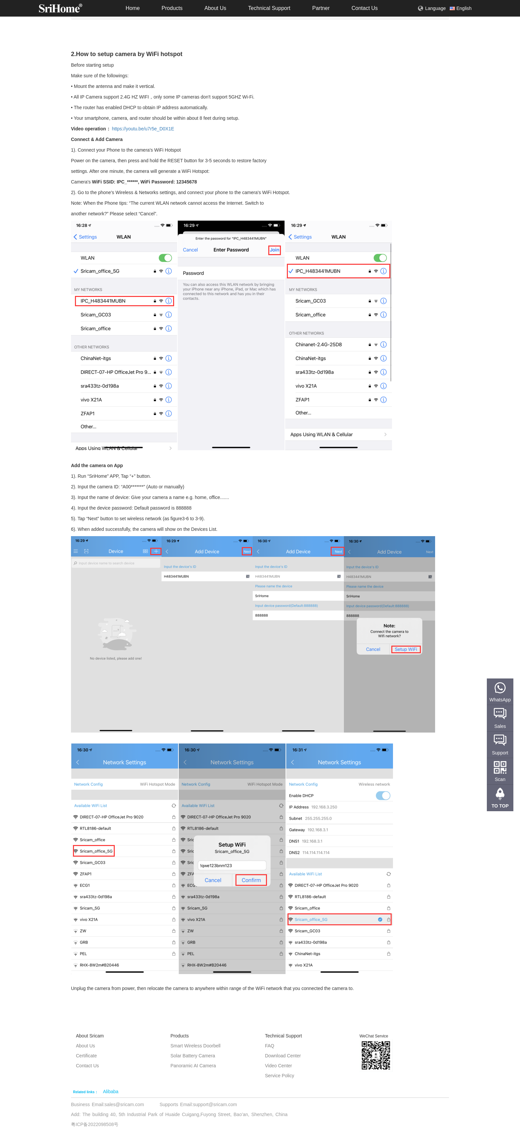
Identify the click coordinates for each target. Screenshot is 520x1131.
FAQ (269, 1045)
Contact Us (365, 8)
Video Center (278, 1065)
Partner (320, 8)
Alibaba (110, 1091)
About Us (215, 8)
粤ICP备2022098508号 (94, 1124)
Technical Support (269, 8)
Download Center (283, 1055)
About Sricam (90, 1035)
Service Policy (279, 1075)
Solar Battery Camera (192, 1055)
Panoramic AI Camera (193, 1065)
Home (133, 8)
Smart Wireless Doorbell (195, 1045)
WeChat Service (373, 1036)
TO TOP (500, 806)
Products (172, 8)
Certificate (86, 1055)
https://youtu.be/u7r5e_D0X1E (143, 128)
